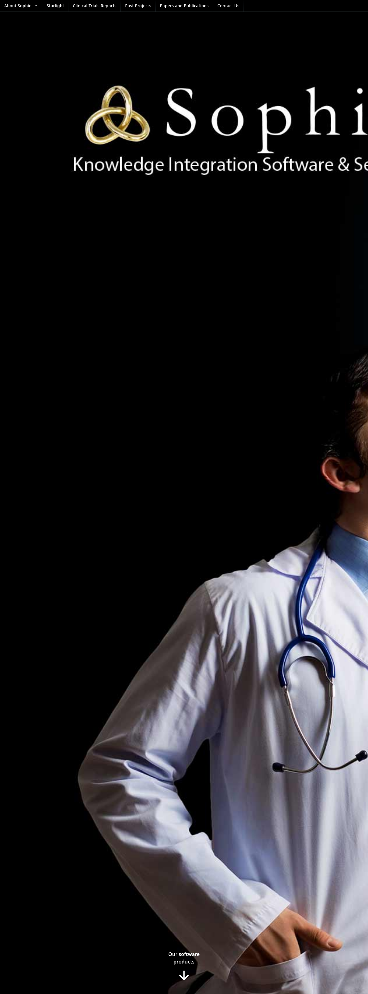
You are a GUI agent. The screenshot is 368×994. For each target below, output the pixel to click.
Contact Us (228, 5)
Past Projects (138, 5)
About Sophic (23, 6)
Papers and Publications (184, 5)
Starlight (55, 5)
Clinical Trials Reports (94, 5)
